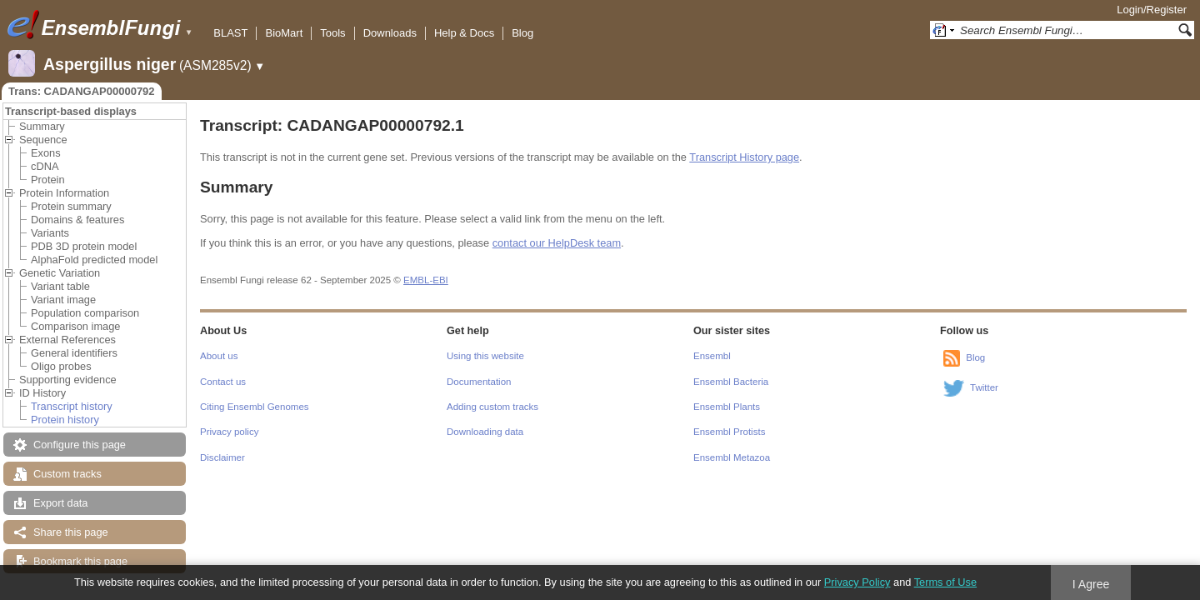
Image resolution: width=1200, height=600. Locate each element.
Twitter (984, 387)
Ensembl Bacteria (730, 382)
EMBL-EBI (425, 280)
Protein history (65, 419)
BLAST (230, 33)
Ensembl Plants (726, 407)
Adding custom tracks (492, 407)
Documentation (479, 382)
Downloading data (485, 432)
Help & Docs (464, 33)
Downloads (390, 33)
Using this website (485, 356)
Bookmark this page (80, 561)
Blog (522, 33)
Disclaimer (222, 457)
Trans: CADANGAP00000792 (81, 91)
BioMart (283, 33)
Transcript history (71, 406)
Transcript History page (744, 157)
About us (219, 356)
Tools (332, 33)
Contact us (223, 382)
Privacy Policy (857, 582)
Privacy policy (229, 432)
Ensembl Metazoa (731, 457)
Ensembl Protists (729, 432)
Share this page (70, 532)
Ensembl (712, 356)
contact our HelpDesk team (556, 243)
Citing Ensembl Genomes (254, 407)
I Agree (1091, 584)
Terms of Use (945, 582)
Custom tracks (67, 474)
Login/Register (1152, 9)
